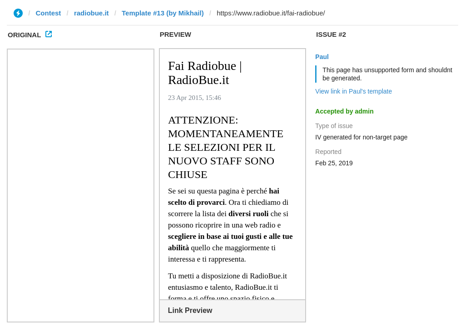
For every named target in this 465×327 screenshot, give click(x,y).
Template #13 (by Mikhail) (163, 13)
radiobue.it (91, 13)
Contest (48, 13)
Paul (322, 56)
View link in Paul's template (353, 91)
